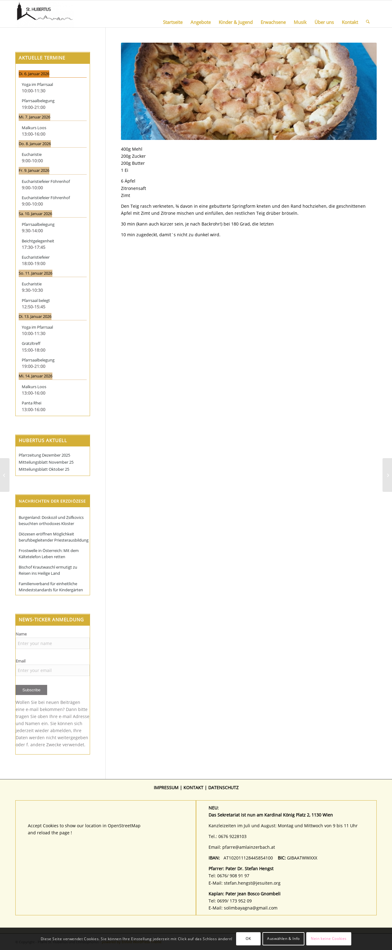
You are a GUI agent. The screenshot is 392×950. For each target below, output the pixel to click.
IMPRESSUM (166, 787)
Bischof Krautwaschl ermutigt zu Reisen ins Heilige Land (48, 570)
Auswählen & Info (283, 938)
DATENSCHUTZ (223, 787)
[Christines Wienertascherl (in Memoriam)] (387, 475)
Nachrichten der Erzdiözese (52, 501)
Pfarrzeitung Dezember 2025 (44, 455)
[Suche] (368, 13)
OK (248, 938)
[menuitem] (173, 13)
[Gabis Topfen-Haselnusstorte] (4, 475)
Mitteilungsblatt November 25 (46, 462)
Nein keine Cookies (329, 938)
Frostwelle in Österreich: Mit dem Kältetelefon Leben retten (49, 553)
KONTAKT (193, 787)
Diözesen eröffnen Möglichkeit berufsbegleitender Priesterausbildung (54, 537)
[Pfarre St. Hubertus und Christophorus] (44, 13)
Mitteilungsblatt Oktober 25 (44, 469)
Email (20, 661)
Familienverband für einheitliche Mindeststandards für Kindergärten (51, 587)
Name (21, 634)
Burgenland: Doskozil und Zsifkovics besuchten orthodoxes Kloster (51, 520)
